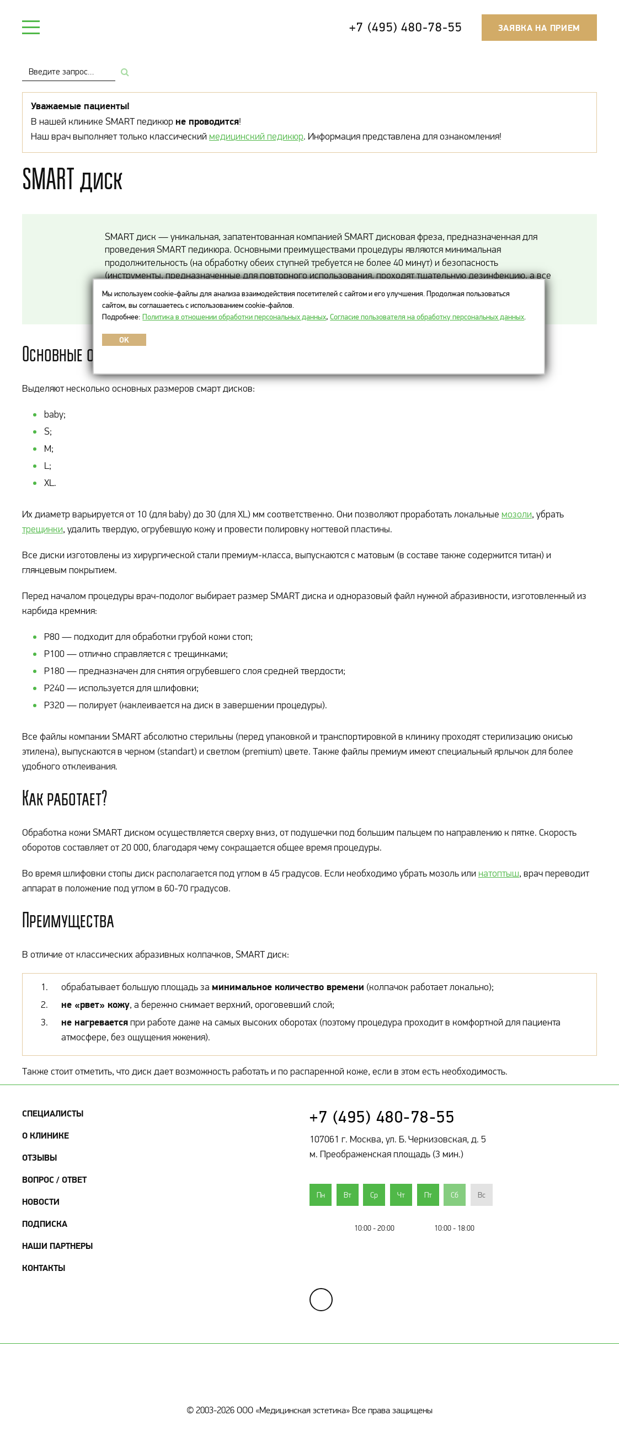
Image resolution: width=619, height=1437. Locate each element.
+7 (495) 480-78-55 (405, 27)
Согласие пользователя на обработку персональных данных (427, 316)
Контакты (43, 1268)
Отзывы (39, 1157)
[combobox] (68, 71)
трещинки (42, 529)
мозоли (516, 514)
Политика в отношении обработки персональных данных (234, 316)
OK (124, 339)
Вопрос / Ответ (54, 1179)
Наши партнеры (57, 1246)
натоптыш (498, 873)
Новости (41, 1201)
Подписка (44, 1223)
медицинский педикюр (256, 136)
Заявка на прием (539, 28)
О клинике (45, 1135)
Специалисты (52, 1113)
